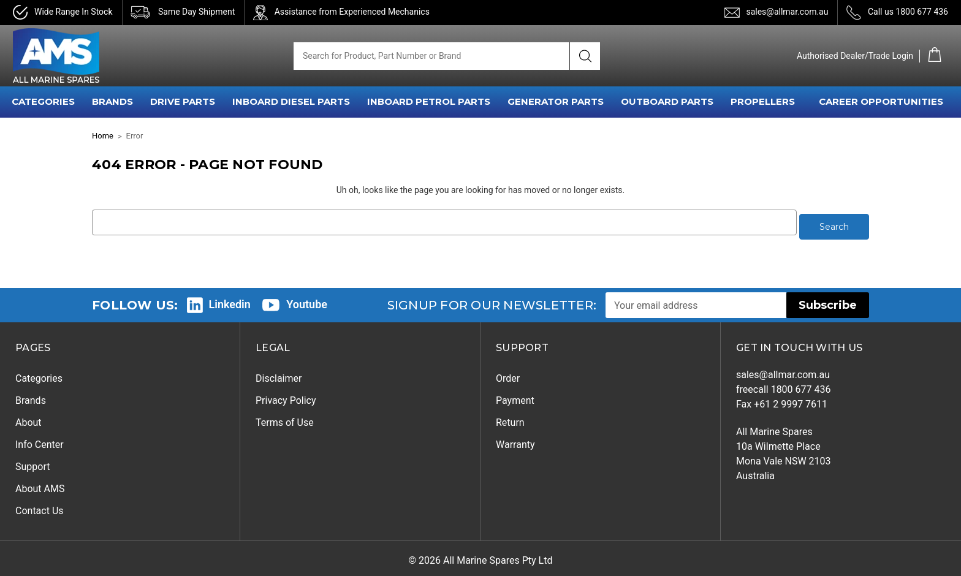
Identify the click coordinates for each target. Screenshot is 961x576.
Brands (30, 396)
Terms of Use (285, 418)
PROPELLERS (763, 101)
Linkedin (230, 300)
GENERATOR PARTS (555, 101)
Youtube (306, 300)
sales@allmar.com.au (787, 12)
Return (510, 418)
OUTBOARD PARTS (667, 101)
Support (32, 462)
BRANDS (112, 101)
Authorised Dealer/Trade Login (855, 56)
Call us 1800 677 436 (908, 12)
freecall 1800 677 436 (783, 385)
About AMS (39, 484)
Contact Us (39, 506)
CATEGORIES (43, 101)
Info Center (39, 440)
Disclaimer (279, 374)
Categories (39, 374)
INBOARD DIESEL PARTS (291, 101)
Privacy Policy (286, 396)
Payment (515, 396)
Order (508, 374)
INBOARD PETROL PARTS (428, 101)
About (28, 418)
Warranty (515, 440)
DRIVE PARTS (182, 101)
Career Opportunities (881, 101)
